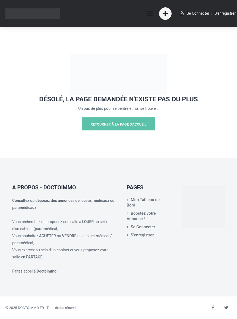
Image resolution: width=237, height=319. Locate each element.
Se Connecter (143, 226)
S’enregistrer (142, 235)
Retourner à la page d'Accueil (118, 124)
